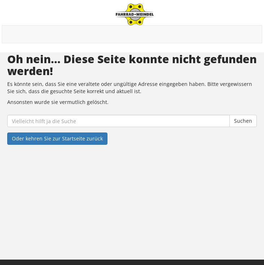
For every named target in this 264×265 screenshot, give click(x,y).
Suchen (243, 120)
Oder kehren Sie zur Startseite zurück (57, 138)
